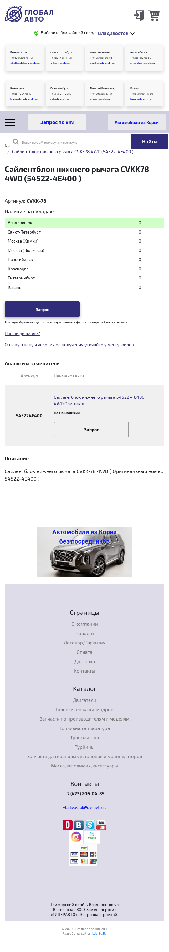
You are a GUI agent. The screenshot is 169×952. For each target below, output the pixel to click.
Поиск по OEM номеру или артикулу (45, 141)
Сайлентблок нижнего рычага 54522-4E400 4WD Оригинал (99, 400)
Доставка (84, 661)
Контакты (84, 670)
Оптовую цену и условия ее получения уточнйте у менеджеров (69, 344)
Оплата (84, 652)
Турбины (85, 747)
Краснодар (17, 88)
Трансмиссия (84, 737)
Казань (134, 88)
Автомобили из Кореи (137, 122)
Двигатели (84, 700)
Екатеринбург (59, 88)
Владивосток (18, 52)
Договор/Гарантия (84, 642)
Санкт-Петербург (61, 52)
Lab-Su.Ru (99, 933)
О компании (84, 624)
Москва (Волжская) (102, 88)
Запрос (42, 309)
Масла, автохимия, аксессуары (84, 765)
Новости (84, 633)
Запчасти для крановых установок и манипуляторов (84, 756)
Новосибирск (138, 52)
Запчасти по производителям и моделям (85, 719)
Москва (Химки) (100, 52)
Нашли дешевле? (22, 333)
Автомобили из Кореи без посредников (84, 536)
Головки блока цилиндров (84, 709)
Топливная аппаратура (84, 728)
